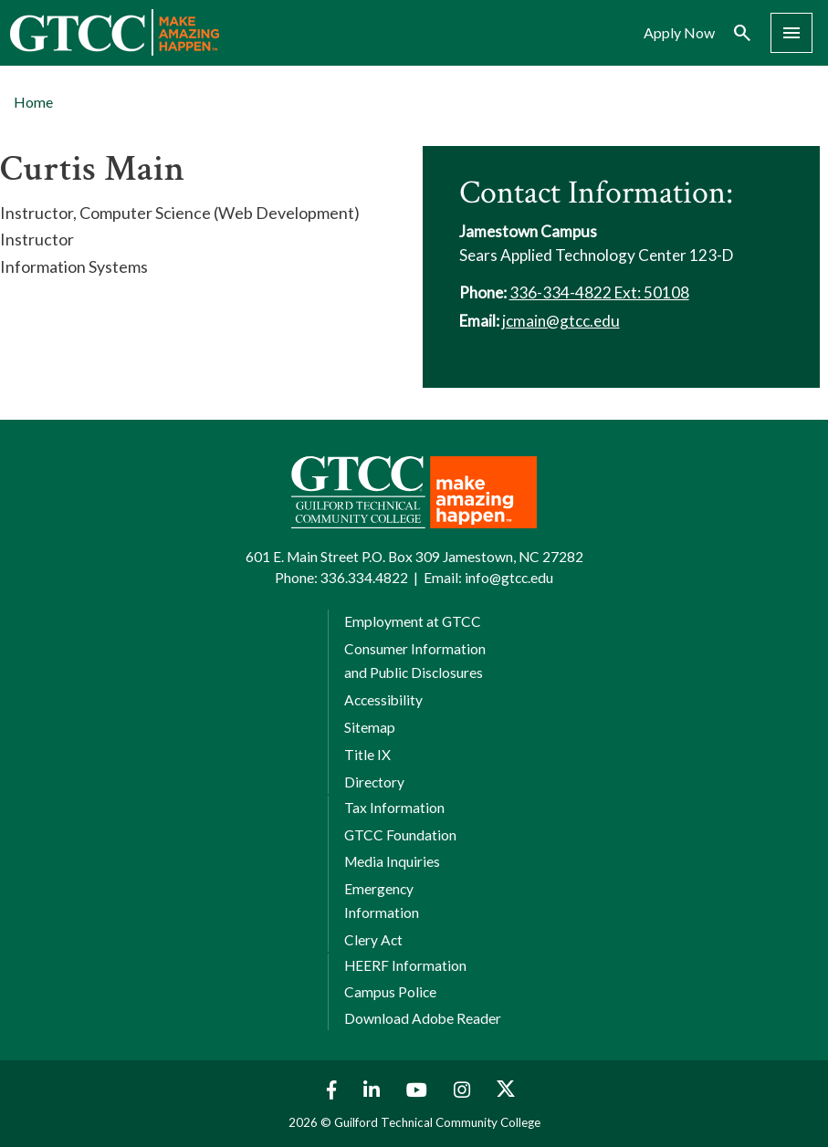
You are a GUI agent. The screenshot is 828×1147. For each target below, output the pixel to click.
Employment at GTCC (412, 621)
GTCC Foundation (400, 835)
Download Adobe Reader (422, 1018)
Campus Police (390, 992)
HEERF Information (405, 965)
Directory (374, 782)
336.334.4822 (364, 577)
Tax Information (394, 807)
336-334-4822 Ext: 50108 (599, 292)
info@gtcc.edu (509, 577)
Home (33, 101)
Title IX (367, 754)
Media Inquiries (392, 861)
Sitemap (369, 727)
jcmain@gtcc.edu (561, 320)
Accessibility (383, 700)
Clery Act (373, 940)
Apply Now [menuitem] (679, 33)
